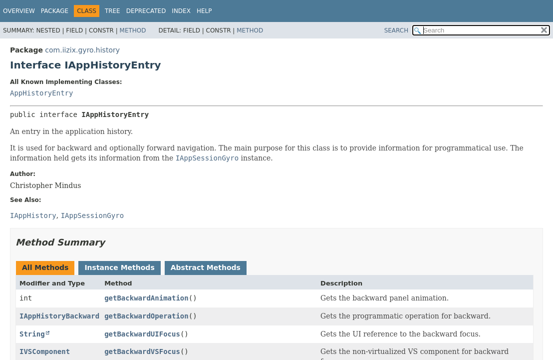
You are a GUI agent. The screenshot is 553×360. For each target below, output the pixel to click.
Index (181, 11)
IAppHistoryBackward (59, 316)
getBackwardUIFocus (142, 334)
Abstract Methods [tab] (206, 268)
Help (204, 11)
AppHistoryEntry (41, 93)
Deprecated (146, 11)
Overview (19, 11)
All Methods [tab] (45, 268)
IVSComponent (44, 352)
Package (54, 11)
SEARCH (396, 30)
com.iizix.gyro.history (82, 50)
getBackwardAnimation (146, 298)
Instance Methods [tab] (119, 268)
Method (133, 30)
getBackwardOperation (146, 316)
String (32, 334)
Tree (112, 11)
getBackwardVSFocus (142, 352)
